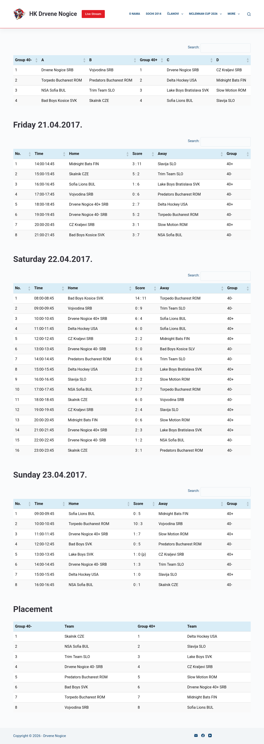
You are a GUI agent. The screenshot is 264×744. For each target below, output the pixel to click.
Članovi (176, 14)
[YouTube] (210, 735)
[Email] (196, 735)
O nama (134, 13)
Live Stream (93, 14)
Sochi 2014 (153, 13)
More (235, 14)
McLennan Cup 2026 (206, 14)
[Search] (249, 14)
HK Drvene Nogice (53, 14)
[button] (36, 60)
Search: (194, 47)
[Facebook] (203, 735)
